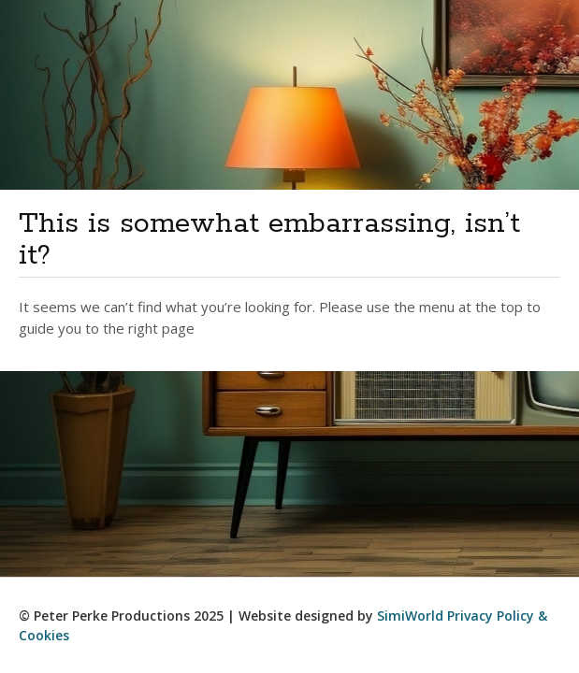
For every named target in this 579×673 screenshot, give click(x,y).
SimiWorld (410, 615)
